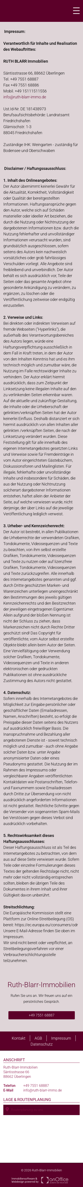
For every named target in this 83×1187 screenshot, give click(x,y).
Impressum (61, 1038)
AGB (38, 1038)
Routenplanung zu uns (24, 1109)
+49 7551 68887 (41, 1015)
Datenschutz (42, 1044)
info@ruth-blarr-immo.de (24, 97)
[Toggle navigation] (75, 10)
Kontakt (18, 1038)
